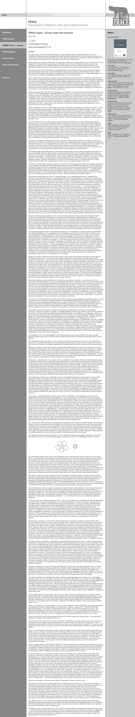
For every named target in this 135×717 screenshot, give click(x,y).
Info (129, 62)
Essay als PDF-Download (36, 47)
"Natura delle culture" (121, 136)
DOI (109, 111)
